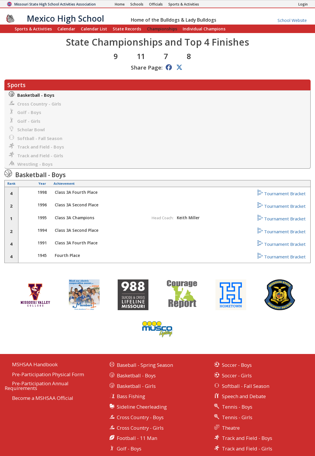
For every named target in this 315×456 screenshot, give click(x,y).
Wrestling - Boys (31, 163)
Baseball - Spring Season (145, 365)
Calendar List (94, 29)
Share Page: (146, 67)
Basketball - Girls (136, 386)
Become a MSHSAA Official (42, 398)
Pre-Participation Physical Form (48, 374)
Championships (162, 29)
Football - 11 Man (137, 438)
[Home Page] (119, 4)
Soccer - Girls (237, 375)
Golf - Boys (25, 111)
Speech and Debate (244, 396)
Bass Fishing (131, 396)
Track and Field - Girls (36, 155)
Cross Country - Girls (35, 103)
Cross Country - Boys (140, 417)
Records (127, 29)
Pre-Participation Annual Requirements (37, 386)
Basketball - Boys (31, 94)
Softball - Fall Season (35, 137)
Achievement (64, 183)
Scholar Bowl (27, 129)
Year (42, 183)
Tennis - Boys (237, 406)
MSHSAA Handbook (35, 364)
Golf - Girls (24, 120)
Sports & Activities (33, 29)
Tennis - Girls (237, 417)
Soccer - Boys (237, 365)
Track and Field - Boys (36, 146)
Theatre (231, 427)
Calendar (66, 29)
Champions (204, 29)
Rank (11, 183)
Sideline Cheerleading (142, 406)
